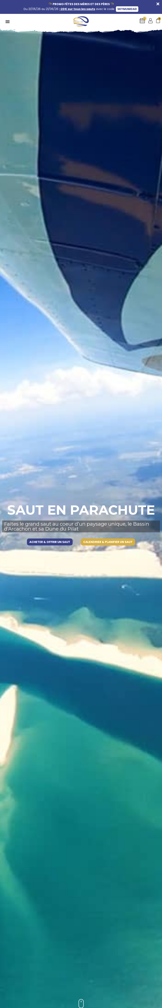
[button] (7, 21)
